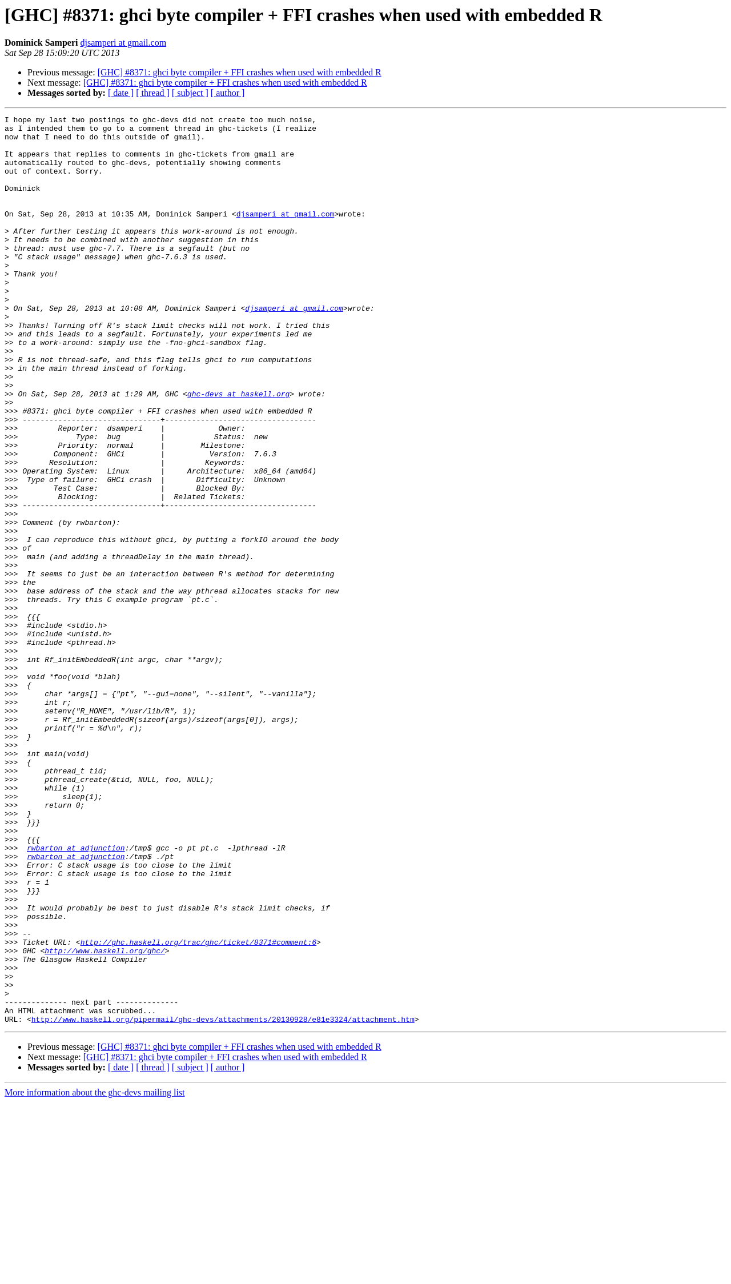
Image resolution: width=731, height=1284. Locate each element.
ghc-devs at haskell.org (238, 450)
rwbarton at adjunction (76, 995)
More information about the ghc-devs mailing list (95, 1274)
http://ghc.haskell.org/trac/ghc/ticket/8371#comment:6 (198, 1108)
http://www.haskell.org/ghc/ (105, 1118)
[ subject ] (190, 93)
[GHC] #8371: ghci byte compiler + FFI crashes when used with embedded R (239, 72)
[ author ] (228, 93)
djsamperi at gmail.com (123, 42)
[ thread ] (153, 93)
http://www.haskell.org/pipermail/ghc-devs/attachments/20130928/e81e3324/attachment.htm (223, 1200)
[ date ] (121, 93)
